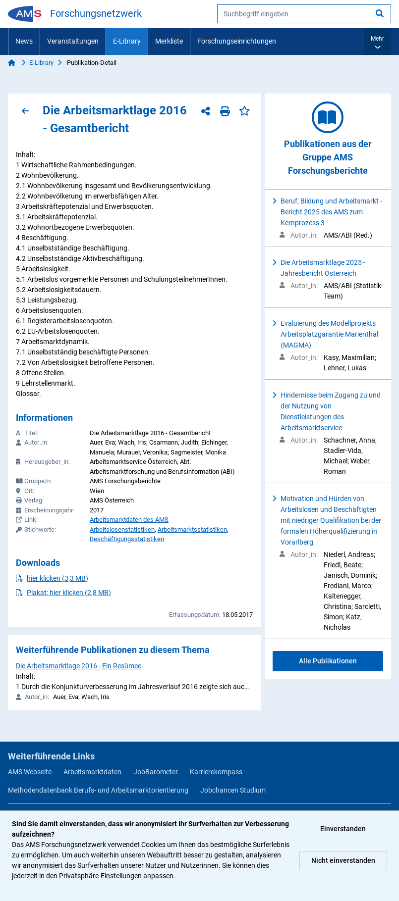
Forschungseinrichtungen (236, 41)
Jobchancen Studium (233, 790)
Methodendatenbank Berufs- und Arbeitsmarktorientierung (98, 790)
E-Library (127, 41)
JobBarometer (155, 772)
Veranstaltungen (73, 41)
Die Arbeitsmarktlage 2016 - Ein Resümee (78, 666)
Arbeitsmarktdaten (92, 772)
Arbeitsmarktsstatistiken (192, 529)
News (24, 41)
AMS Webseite (30, 772)
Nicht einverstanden (343, 860)
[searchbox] (304, 13)
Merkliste (169, 41)
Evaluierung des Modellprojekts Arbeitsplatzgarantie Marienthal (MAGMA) (329, 334)
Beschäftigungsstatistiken (127, 539)
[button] (377, 41)
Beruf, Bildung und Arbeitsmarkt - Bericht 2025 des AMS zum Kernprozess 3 (331, 212)
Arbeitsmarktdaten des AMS (129, 519)
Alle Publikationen (328, 661)
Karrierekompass (216, 772)
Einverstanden (343, 829)
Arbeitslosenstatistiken (122, 529)
